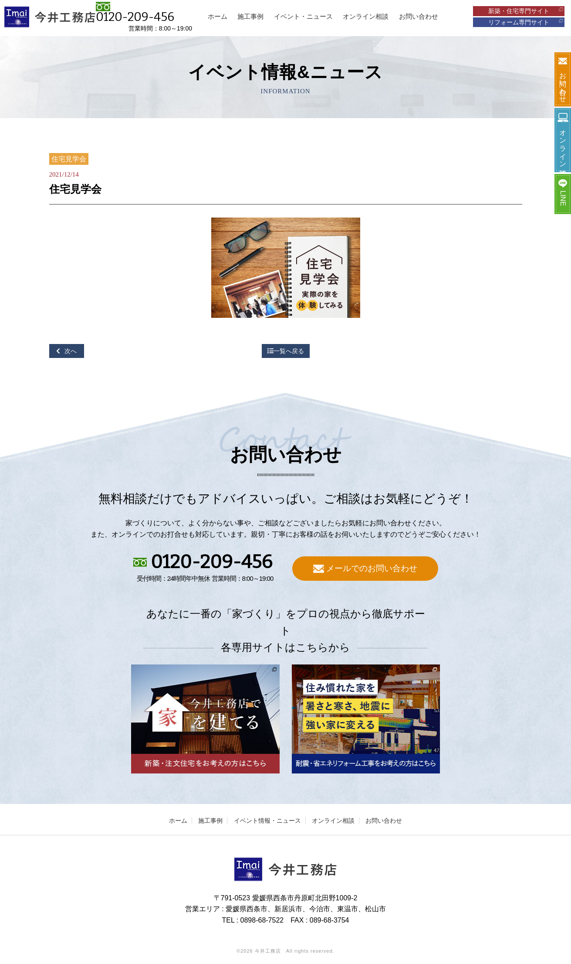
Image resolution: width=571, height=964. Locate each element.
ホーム (178, 821)
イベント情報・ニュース (267, 821)
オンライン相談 (333, 821)
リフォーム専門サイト (525, 22)
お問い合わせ (383, 821)
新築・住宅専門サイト (525, 10)
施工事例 (210, 821)
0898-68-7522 (262, 920)
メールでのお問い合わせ (365, 568)
